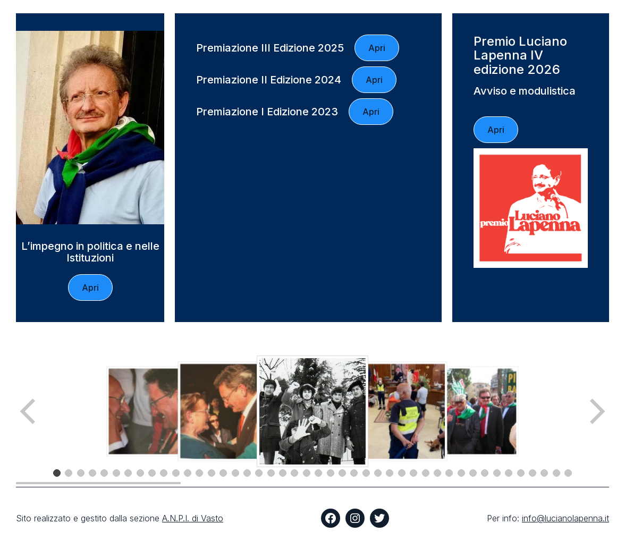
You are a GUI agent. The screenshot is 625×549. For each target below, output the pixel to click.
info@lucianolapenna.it (565, 518)
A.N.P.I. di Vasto (192, 518)
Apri (90, 287)
